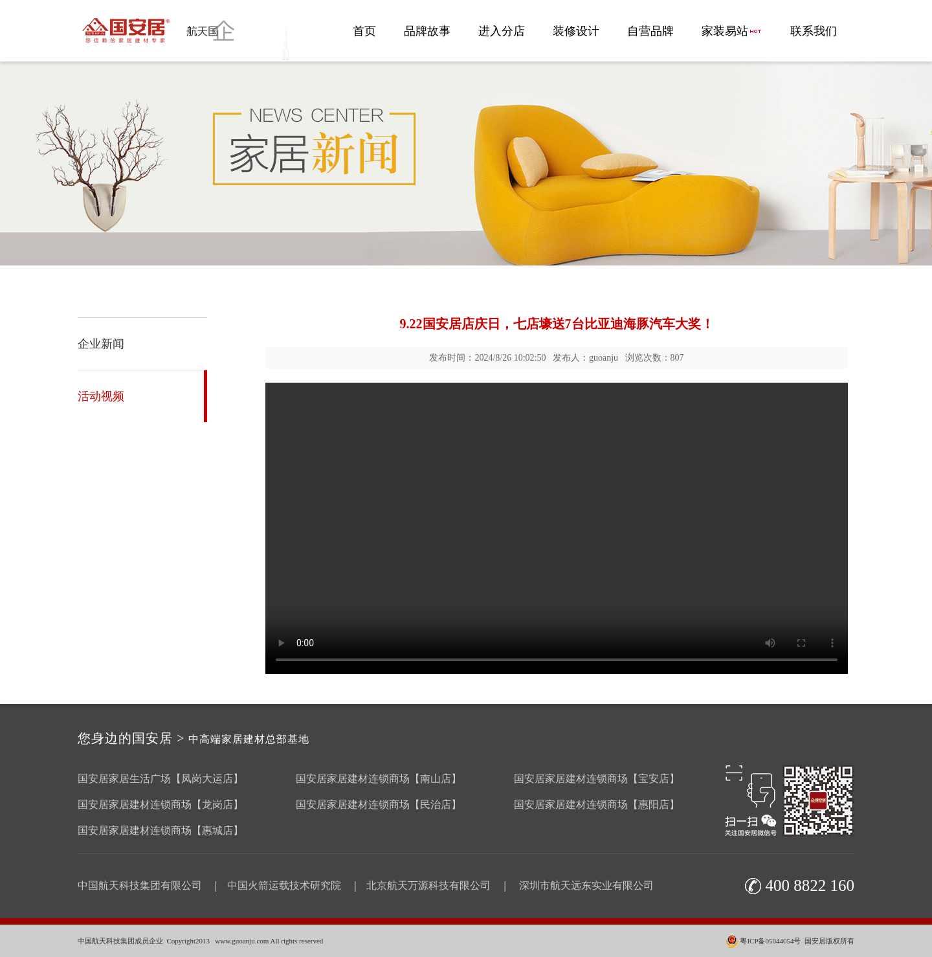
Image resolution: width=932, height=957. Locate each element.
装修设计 (576, 31)
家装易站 (732, 31)
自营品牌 (650, 31)
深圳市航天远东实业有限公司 (586, 885)
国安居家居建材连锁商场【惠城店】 (160, 830)
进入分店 (501, 31)
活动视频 (101, 396)
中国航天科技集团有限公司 (140, 885)
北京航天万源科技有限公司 (428, 885)
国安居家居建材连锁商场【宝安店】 (597, 778)
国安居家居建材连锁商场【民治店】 (378, 804)
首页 (364, 31)
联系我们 (813, 31)
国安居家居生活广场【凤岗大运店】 (160, 778)
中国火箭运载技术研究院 (284, 885)
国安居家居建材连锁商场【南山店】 (378, 778)
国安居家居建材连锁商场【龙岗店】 (160, 804)
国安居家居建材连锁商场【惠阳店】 (597, 804)
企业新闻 (101, 343)
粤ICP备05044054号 (770, 941)
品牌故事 (427, 31)
